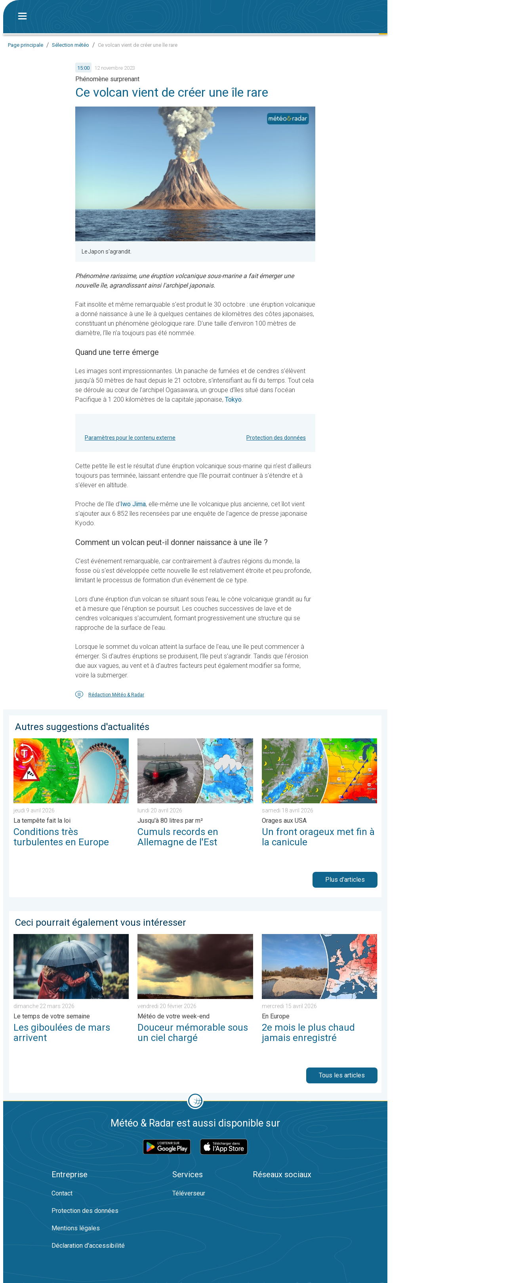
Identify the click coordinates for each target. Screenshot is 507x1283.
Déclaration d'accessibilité (88, 1245)
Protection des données (276, 438)
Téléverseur (188, 1193)
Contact (61, 1193)
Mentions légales (75, 1228)
